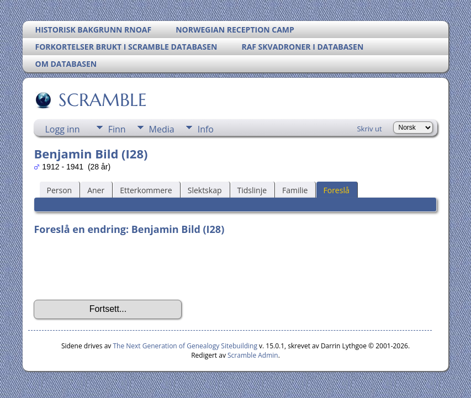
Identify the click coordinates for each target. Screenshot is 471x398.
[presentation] (118, 267)
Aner (95, 190)
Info (206, 129)
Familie (295, 190)
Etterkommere (146, 190)
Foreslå (336, 190)
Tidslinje (252, 190)
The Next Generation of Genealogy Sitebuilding (185, 346)
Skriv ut (369, 129)
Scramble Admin (252, 355)
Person (59, 190)
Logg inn (62, 129)
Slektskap (205, 190)
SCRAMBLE (102, 100)
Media (161, 129)
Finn (117, 129)
